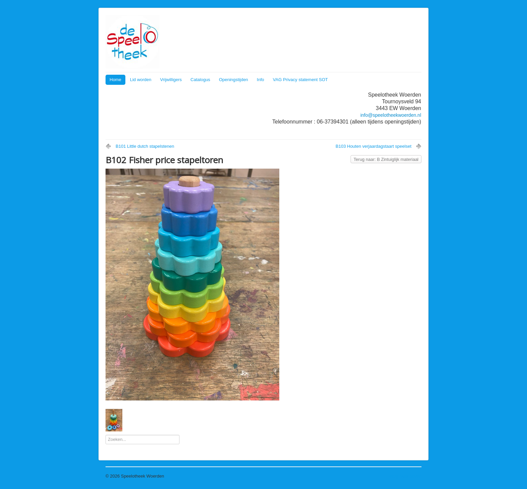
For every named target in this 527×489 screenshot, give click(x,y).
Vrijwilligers (171, 79)
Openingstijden (233, 79)
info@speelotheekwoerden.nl (390, 115)
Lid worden (141, 79)
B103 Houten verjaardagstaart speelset (373, 146)
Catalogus (200, 79)
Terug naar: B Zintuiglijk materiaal (386, 159)
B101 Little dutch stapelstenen (145, 146)
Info (260, 79)
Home (115, 79)
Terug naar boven (404, 476)
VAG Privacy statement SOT (300, 79)
